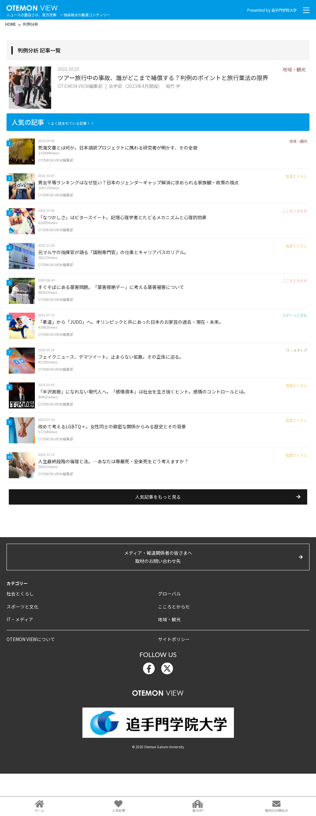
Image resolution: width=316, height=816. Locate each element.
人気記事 (118, 810)
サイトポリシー (173, 681)
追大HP (197, 810)
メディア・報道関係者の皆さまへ (158, 600)
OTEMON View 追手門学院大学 (36, 6)
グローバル (168, 636)
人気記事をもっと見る (158, 540)
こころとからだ (173, 649)
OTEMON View (158, 733)
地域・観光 (168, 661)
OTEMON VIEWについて (29, 681)
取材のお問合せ (276, 810)
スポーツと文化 (21, 649)
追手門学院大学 (282, 10)
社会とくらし (19, 636)
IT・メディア (19, 661)
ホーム (39, 810)
